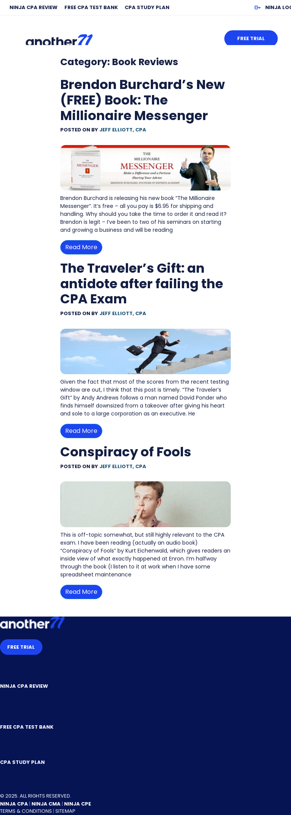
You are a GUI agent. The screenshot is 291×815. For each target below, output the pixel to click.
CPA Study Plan (147, 7)
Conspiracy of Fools (125, 452)
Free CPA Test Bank (91, 7)
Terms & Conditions (26, 811)
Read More (81, 247)
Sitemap (65, 811)
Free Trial (251, 38)
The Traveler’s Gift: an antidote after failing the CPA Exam (141, 283)
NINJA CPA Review (33, 7)
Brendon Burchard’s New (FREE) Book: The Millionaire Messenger (142, 100)
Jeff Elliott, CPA (122, 129)
